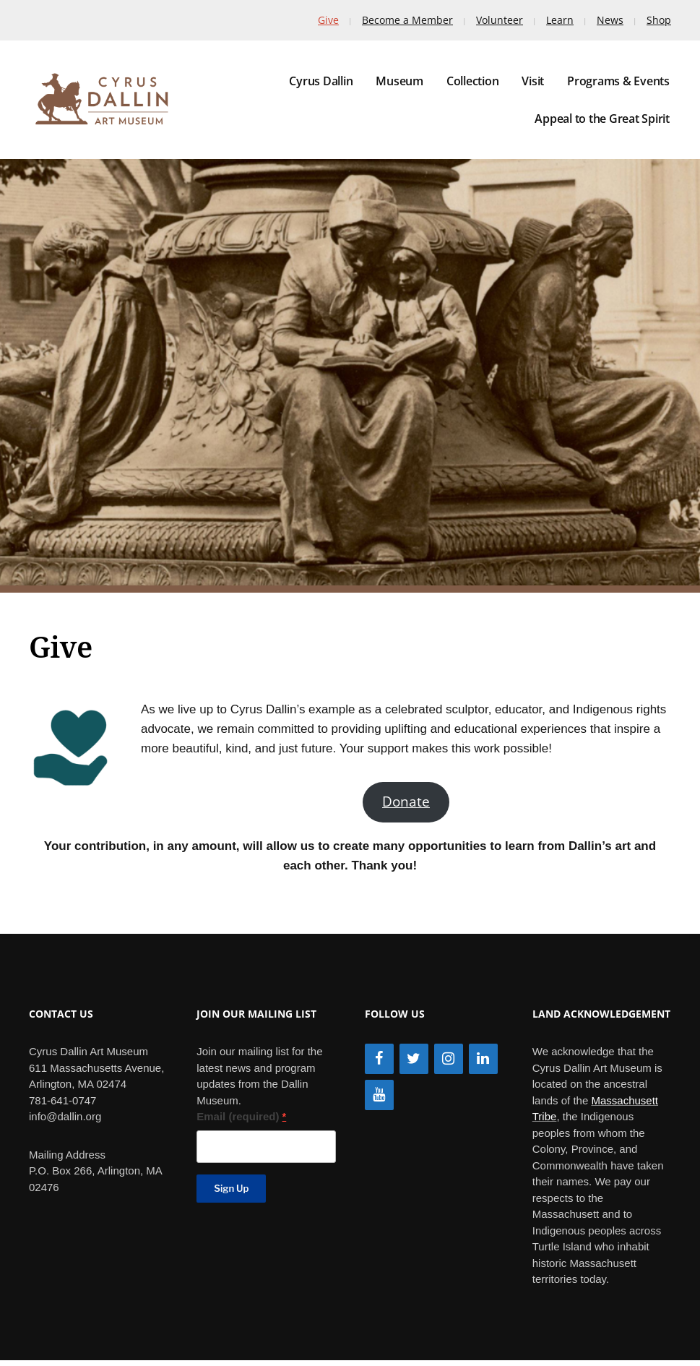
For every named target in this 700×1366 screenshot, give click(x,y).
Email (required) (241, 1116)
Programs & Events (618, 81)
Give (328, 20)
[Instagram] (448, 1059)
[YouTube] (379, 1095)
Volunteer (499, 20)
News (610, 20)
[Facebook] (379, 1059)
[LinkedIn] (483, 1059)
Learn (560, 20)
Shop (659, 20)
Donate (406, 801)
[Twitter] (413, 1059)
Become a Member (407, 20)
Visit (533, 81)
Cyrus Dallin (321, 81)
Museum (399, 81)
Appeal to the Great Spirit (602, 118)
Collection (472, 81)
